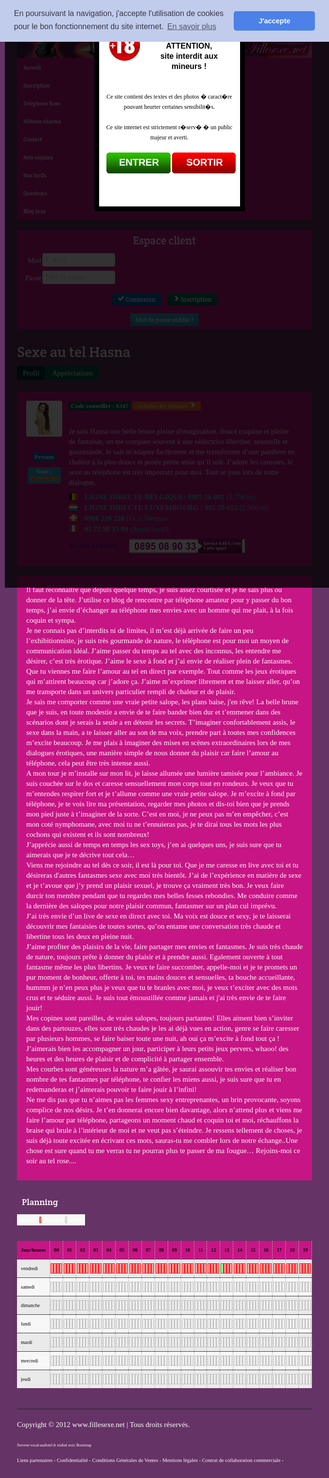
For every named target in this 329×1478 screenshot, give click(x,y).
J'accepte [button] (274, 21)
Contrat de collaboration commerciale (241, 1460)
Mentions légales (180, 1460)
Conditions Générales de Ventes (125, 1460)
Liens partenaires (34, 1460)
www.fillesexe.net (99, 1424)
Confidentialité (72, 1460)
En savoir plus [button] (191, 26)
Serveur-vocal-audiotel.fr (36, 1445)
